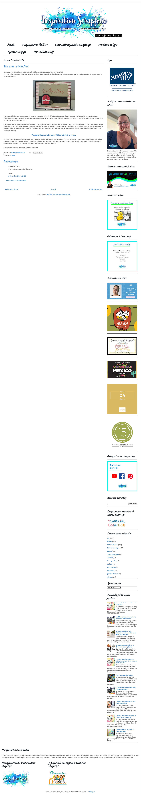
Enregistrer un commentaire (16, 180)
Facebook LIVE (112, 545)
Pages (109, 551)
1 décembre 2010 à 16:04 (17, 176)
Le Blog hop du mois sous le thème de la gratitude (126, 716)
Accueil (10, 45)
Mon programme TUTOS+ (34, 45)
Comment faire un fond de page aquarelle (125, 730)
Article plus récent (11, 189)
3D (108, 538)
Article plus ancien (95, 189)
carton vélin (111, 567)
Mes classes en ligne (107, 45)
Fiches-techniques (113, 548)
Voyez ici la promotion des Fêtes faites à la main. (53, 135)
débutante (110, 570)
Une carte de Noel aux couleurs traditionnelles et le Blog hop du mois (126, 632)
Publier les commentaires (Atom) (58, 194)
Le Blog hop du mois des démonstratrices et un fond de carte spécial (126, 661)
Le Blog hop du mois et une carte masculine (125, 702)
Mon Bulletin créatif (43, 52)
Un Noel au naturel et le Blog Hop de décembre (126, 688)
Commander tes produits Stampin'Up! (73, 45)
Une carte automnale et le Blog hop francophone (125, 646)
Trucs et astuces (113, 554)
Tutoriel (110, 558)
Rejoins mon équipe (16, 52)
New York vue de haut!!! (124, 675)
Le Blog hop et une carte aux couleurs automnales (126, 618)
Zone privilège (112, 561)
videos (109, 577)
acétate (109, 564)
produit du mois (112, 574)
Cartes (13, 155)
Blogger (92, 792)
